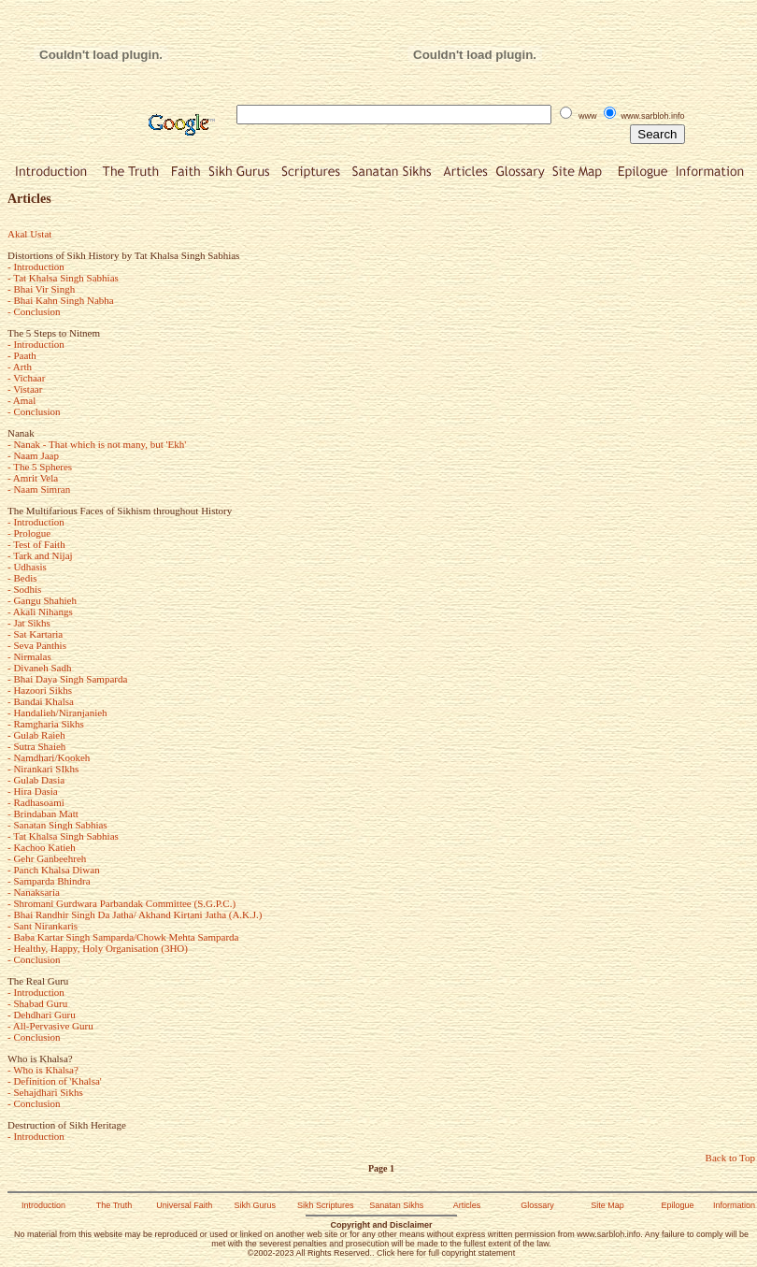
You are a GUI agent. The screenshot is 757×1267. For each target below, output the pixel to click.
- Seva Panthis (36, 645)
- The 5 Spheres (39, 466)
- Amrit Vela (32, 477)
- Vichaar (26, 377)
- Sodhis (24, 589)
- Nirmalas (29, 656)
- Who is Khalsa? (43, 1069)
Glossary (537, 1205)
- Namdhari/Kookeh (48, 757)
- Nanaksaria (33, 892)
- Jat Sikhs (28, 622)
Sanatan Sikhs (396, 1205)
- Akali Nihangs (40, 611)
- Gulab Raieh (36, 735)
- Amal (21, 400)
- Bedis (21, 577)
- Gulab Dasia (35, 779)
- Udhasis (27, 566)
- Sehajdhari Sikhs (45, 1092)
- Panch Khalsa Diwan (53, 869)
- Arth (19, 366)
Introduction (43, 1205)
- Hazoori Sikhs (39, 690)
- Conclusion (34, 311)
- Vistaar (24, 389)
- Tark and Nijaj (40, 555)
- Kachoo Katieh (41, 847)
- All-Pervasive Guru (50, 1025)
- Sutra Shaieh (36, 746)
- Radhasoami (35, 802)
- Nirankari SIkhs (43, 768)
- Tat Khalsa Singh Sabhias (63, 277)
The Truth (114, 1205)
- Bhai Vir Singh (41, 289)
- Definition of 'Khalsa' (54, 1081)
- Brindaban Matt (43, 813)
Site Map (607, 1205)
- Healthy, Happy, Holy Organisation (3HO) (97, 948)
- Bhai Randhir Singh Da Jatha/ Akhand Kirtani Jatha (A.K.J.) (135, 914)
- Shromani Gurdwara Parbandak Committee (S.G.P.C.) (121, 903)
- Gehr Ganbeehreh (46, 858)
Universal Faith (184, 1205)
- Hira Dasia (32, 791)
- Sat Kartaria (35, 634)
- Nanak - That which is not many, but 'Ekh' (96, 444)
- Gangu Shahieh (42, 600)
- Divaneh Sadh (39, 667)
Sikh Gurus (255, 1205)
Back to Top (730, 1157)
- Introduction (35, 266)
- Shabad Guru (37, 1003)
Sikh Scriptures (325, 1205)
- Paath (21, 355)
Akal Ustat (29, 233)
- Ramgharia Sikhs (45, 723)
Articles (467, 1205)
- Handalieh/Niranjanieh (57, 712)
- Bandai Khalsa (40, 701)
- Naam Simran (38, 489)
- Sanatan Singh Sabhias (57, 824)
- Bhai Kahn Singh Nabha (60, 300)
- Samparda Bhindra (49, 880)
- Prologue (28, 533)
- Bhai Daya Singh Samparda (67, 678)
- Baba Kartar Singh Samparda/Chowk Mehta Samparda (122, 937)
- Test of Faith (36, 544)
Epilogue (678, 1205)
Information (734, 1205)
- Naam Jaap (33, 455)
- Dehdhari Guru (41, 1014)
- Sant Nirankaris (42, 925)
